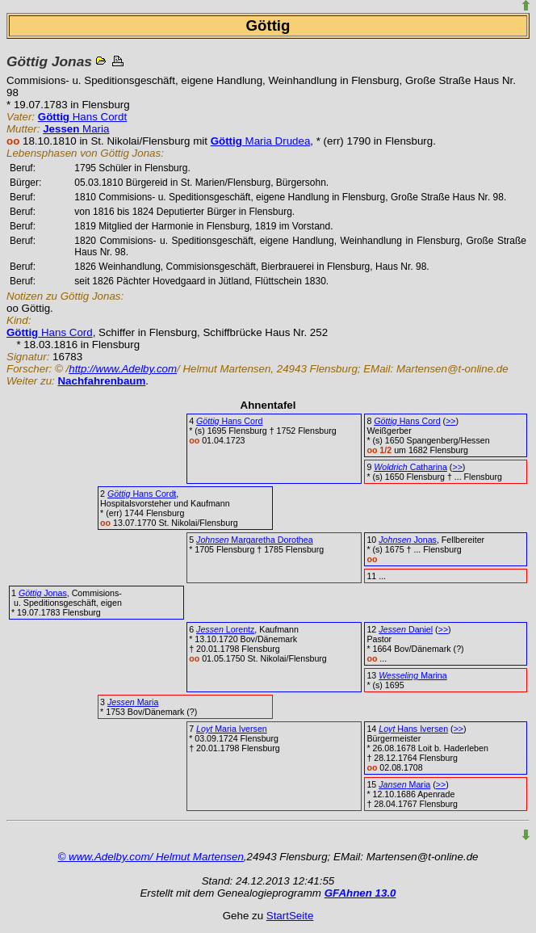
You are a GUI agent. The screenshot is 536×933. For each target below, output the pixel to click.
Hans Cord (49, 332)
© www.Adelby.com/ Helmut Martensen (151, 857)
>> (450, 421)
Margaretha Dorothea (254, 539)
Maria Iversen (231, 728)
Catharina (410, 467)
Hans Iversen (413, 728)
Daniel (406, 629)
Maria (76, 129)
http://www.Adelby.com (123, 369)
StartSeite (290, 916)
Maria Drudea (261, 141)
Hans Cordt (82, 117)
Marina (413, 675)
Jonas (408, 539)
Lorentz (225, 629)
